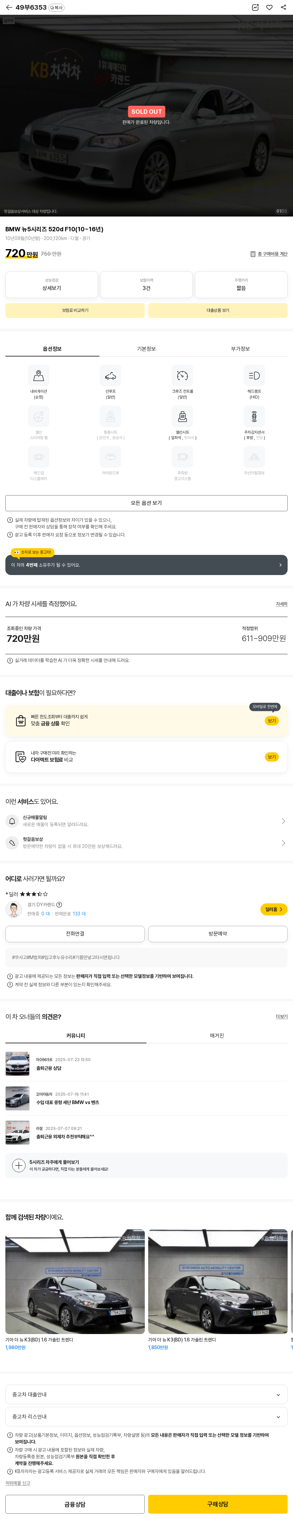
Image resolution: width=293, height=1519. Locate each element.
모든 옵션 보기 (146, 503)
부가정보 (240, 349)
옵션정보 (52, 349)
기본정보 (146, 349)
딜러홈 (271, 909)
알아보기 (146, 720)
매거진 (217, 1036)
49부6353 (40, 7)
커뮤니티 (76, 1036)
